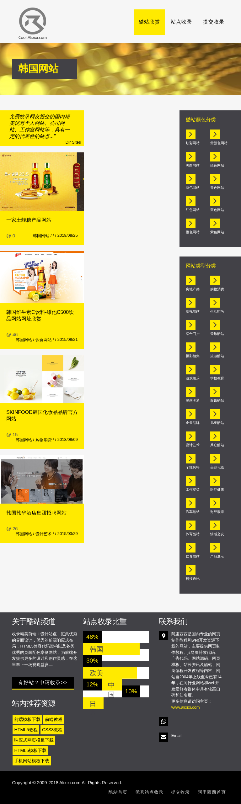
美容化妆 (217, 467)
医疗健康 (217, 489)
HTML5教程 (26, 729)
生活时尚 (217, 311)
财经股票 (217, 512)
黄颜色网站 (219, 143)
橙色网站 (193, 232)
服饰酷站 (217, 400)
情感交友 (217, 534)
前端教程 (53, 719)
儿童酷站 (217, 423)
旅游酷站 (217, 356)
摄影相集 (193, 356)
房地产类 (193, 289)
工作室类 (193, 489)
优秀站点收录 (149, 792)
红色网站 (193, 210)
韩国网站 (41, 235)
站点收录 (181, 22)
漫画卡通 (193, 400)
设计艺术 (43, 534)
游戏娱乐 (193, 378)
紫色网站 (217, 232)
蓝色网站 (217, 210)
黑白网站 (193, 165)
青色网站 (217, 187)
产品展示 (217, 556)
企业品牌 (193, 423)
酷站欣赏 (149, 22)
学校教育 (217, 378)
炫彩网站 (193, 143)
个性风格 (193, 467)
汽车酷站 (193, 512)
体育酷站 (193, 534)
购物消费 (43, 439)
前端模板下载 (27, 719)
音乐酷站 (217, 334)
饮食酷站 (193, 556)
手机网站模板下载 (31, 760)
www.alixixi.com (185, 707)
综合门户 (193, 334)
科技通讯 (193, 578)
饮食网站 (43, 339)
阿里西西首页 (212, 792)
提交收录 (213, 22)
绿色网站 (217, 165)
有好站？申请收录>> (42, 682)
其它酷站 (217, 445)
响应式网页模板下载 (34, 740)
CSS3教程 (52, 729)
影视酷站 (193, 311)
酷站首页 (118, 792)
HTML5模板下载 (30, 750)
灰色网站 (193, 187)
